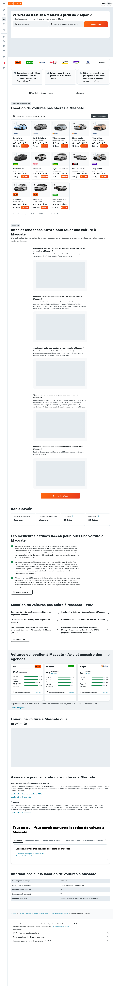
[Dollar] (37, 705)
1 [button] (47, 45)
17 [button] (21, 61)
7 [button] (42, 50)
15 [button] (47, 55)
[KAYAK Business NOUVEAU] (4, 50)
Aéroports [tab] (18, 879)
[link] (60, 496)
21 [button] (42, 61)
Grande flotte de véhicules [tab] (93, 879)
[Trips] (4, 57)
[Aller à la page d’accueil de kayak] (15, 3)
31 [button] (21, 71)
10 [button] (21, 55)
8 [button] (47, 50)
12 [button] (32, 55)
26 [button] (32, 66)
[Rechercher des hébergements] (4, 15)
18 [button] (26, 61)
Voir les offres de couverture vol (23, 836)
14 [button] (42, 55)
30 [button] (53, 66)
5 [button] (31, 50)
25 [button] (26, 66)
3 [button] (21, 50)
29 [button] (48, 66)
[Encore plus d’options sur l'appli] (4, 30)
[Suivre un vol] (4, 41)
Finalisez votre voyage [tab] (72, 879)
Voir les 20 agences (18, 747)
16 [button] (53, 55)
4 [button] (26, 50)
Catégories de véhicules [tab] (51, 879)
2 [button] (52, 45)
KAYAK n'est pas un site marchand (61, 972)
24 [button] (21, 66)
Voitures (21, 952)
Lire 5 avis (21, 712)
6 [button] (37, 50)
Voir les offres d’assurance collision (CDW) (26, 833)
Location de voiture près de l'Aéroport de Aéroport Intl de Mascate (30, 894)
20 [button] (37, 61)
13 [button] (37, 55)
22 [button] (48, 61)
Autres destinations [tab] (32, 879)
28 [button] (42, 66)
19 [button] (32, 61)
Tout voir (38, 692)
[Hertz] (71, 705)
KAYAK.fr (13, 952)
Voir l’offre (25, 146)
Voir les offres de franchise (21, 852)
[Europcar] (71, 666)
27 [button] (37, 66)
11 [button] (26, 55)
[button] (3, 3)
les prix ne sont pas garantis (61, 965)
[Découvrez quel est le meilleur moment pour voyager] (4, 46)
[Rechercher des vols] (4, 10)
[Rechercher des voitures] (4, 19)
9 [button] (52, 50)
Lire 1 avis (87, 673)
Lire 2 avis (54, 673)
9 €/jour (83, 15)
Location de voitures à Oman (59, 952)
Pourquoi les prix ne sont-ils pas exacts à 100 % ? (61, 979)
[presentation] (91, 15)
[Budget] (104, 666)
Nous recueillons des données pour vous (61, 976)
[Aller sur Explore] (4, 36)
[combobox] (21, 19)
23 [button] (53, 61)
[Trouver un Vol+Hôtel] (4, 24)
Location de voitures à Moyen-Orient (37, 952)
